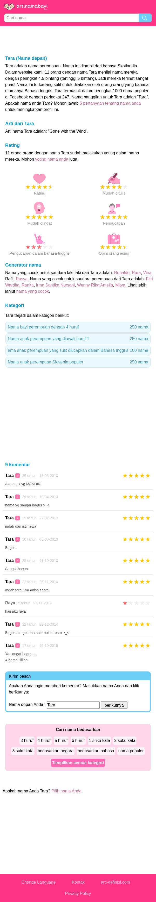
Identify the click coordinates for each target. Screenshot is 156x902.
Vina (147, 272)
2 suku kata (124, 740)
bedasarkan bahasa (96, 751)
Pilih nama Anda (66, 791)
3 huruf (27, 740)
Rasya (22, 279)
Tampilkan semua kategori (78, 763)
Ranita (27, 285)
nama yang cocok (32, 291)
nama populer (131, 751)
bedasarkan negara (55, 751)
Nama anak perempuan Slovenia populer (78, 362)
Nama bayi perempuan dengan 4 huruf (78, 327)
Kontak (78, 882)
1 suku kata (99, 740)
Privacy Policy (78, 893)
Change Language (39, 882)
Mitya (120, 285)
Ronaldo (122, 272)
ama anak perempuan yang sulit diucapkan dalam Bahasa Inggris (78, 350)
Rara (136, 272)
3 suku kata (22, 751)
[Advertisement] (78, 40)
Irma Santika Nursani (55, 285)
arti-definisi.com (115, 882)
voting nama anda (51, 159)
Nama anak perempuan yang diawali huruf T (78, 339)
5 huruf (61, 740)
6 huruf (78, 740)
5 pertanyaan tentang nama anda (110, 103)
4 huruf (44, 740)
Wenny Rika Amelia (95, 285)
